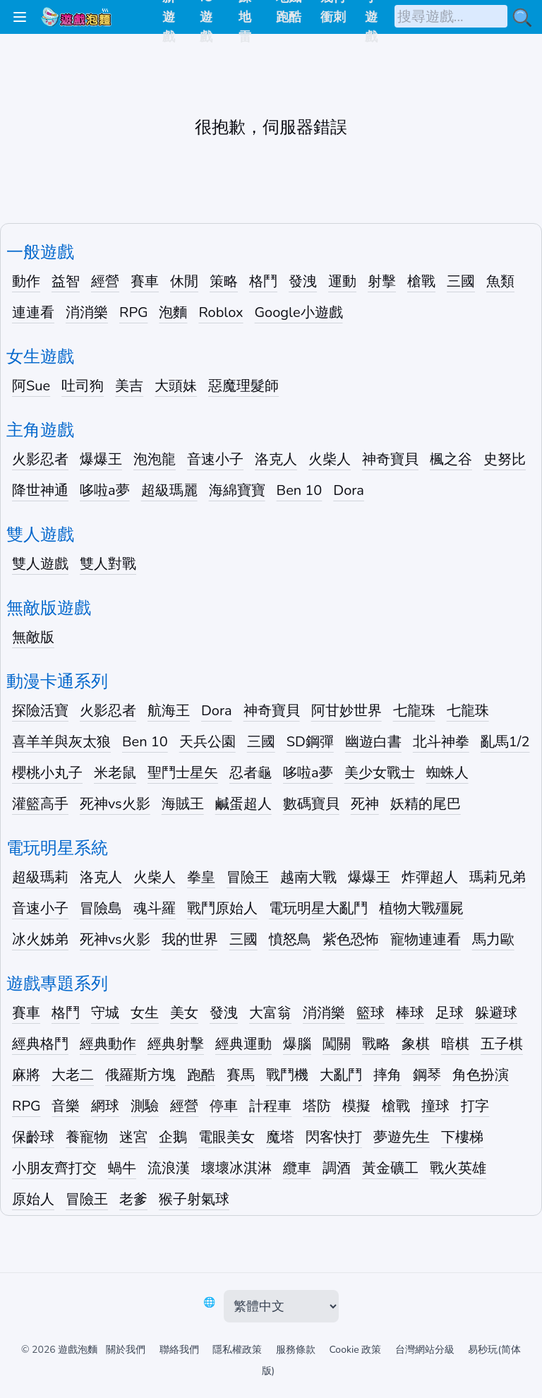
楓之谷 (451, 459)
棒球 (410, 1012)
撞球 (435, 1106)
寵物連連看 (425, 939)
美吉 (129, 385)
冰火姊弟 (40, 939)
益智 (66, 281)
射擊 (382, 281)
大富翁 (270, 1012)
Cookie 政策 (355, 1349)
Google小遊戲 (299, 312)
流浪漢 (168, 1168)
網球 (105, 1106)
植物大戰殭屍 (421, 908)
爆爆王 (101, 459)
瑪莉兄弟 (497, 877)
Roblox (220, 312)
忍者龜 (250, 772)
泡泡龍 (154, 459)
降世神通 (40, 490)
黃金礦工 (390, 1168)
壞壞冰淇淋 (236, 1168)
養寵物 (87, 1137)
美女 (184, 1012)
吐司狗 (82, 385)
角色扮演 (480, 1075)
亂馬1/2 (505, 741)
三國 (461, 281)
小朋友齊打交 (54, 1168)
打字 (475, 1106)
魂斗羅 (154, 908)
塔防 (317, 1106)
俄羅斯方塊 (140, 1075)
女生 (145, 1012)
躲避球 (496, 1012)
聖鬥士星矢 (182, 772)
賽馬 (241, 1075)
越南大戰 (308, 877)
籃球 (370, 1012)
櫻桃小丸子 (47, 772)
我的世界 (190, 939)
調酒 (337, 1168)
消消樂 (87, 312)
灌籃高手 (40, 803)
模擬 (356, 1106)
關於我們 (125, 1349)
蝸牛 (122, 1168)
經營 (105, 281)
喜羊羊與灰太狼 (61, 741)
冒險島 (101, 908)
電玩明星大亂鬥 (318, 908)
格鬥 (263, 281)
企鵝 (173, 1137)
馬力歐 (493, 939)
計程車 (270, 1106)
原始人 (33, 1199)
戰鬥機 (287, 1075)
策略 (224, 281)
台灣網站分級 (424, 1349)
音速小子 (215, 459)
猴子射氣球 (194, 1199)
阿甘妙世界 (346, 710)
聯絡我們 (179, 1349)
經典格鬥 (40, 1043)
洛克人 (276, 459)
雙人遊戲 (40, 563)
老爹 (133, 1199)
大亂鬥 (341, 1075)
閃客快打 (334, 1137)
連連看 (33, 312)
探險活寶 (40, 710)
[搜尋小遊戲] (522, 17)
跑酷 (201, 1075)
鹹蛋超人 (243, 803)
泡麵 (173, 312)
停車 (224, 1106)
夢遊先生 (401, 1137)
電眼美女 (226, 1137)
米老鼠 (115, 772)
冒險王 (248, 877)
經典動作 (108, 1043)
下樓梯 (462, 1137)
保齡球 (33, 1137)
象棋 (416, 1043)
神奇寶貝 (390, 459)
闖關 (337, 1043)
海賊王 (183, 803)
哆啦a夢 (105, 490)
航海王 (168, 710)
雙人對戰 (108, 563)
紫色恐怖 (351, 939)
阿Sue (31, 385)
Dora (348, 490)
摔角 (387, 1075)
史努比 (504, 459)
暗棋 (455, 1043)
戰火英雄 (458, 1168)
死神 (365, 803)
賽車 (145, 281)
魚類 (500, 281)
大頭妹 (176, 385)
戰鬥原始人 (222, 908)
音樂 (66, 1106)
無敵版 (33, 637)
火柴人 (329, 459)
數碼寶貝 (311, 803)
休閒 (184, 281)
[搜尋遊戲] (451, 16)
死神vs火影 (115, 803)
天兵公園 (207, 741)
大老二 (73, 1075)
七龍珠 (414, 710)
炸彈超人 (430, 877)
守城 (105, 1012)
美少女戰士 (379, 772)
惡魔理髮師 (243, 385)
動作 (26, 281)
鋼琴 (427, 1075)
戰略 (376, 1043)
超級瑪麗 (169, 490)
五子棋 (502, 1043)
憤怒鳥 (290, 939)
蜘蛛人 (447, 772)
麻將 (26, 1075)
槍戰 (421, 281)
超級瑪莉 (40, 877)
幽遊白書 (373, 741)
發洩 (303, 281)
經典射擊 (175, 1043)
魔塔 (280, 1137)
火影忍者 (40, 459)
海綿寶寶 (237, 490)
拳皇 (201, 877)
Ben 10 (300, 490)
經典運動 (243, 1043)
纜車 (297, 1168)
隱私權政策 (237, 1349)
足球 (449, 1012)
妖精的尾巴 (425, 803)
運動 (342, 281)
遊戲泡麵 (77, 1349)
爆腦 (297, 1043)
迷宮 (133, 1137)
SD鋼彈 (310, 741)
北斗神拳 (441, 741)
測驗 (145, 1106)
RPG (133, 312)
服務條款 (295, 1349)
